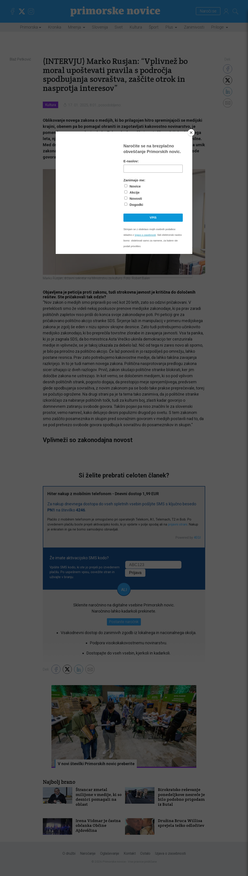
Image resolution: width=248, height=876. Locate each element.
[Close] (191, 132)
